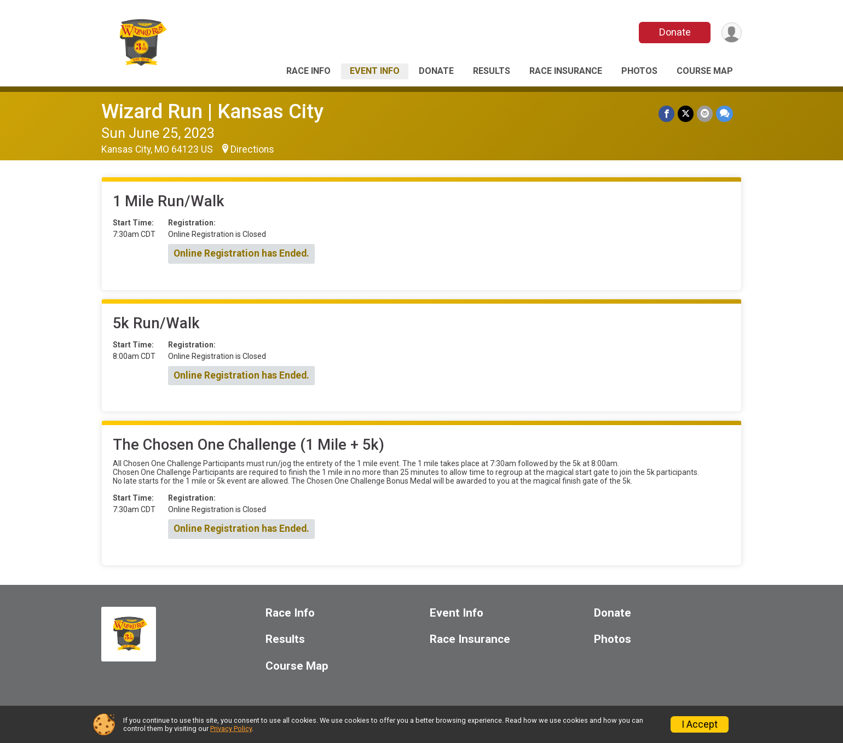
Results (491, 71)
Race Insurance (565, 71)
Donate (675, 32)
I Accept (700, 724)
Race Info (308, 71)
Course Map (705, 71)
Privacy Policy (231, 728)
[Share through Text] (724, 113)
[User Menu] (731, 32)
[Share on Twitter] (686, 113)
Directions (252, 149)
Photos (639, 71)
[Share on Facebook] (666, 113)
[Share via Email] (705, 113)
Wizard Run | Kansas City (212, 111)
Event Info (375, 71)
